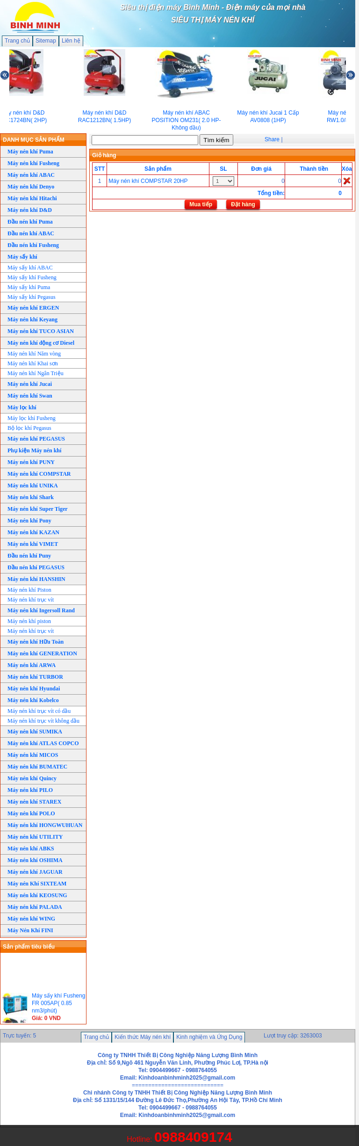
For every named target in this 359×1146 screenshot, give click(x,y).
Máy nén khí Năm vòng (34, 353)
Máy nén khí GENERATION (42, 653)
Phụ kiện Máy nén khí (34, 450)
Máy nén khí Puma (30, 151)
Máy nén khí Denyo (30, 186)
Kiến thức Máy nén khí (143, 1037)
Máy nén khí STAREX (34, 801)
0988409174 (193, 1137)
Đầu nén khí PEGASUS (36, 567)
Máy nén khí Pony (29, 520)
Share (272, 139)
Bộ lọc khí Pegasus (29, 428)
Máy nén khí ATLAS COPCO (43, 743)
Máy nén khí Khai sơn (32, 363)
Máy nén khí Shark (30, 497)
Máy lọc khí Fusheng (31, 418)
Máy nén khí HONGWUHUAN (44, 825)
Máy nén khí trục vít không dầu (43, 721)
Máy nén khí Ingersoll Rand (41, 610)
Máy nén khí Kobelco (33, 700)
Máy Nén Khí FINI (30, 930)
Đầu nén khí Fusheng (33, 245)
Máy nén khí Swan (29, 395)
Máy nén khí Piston (29, 590)
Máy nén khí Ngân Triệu (35, 373)
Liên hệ (71, 40)
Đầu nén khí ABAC (30, 233)
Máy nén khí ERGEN (33, 308)
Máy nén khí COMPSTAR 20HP (147, 181)
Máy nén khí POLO (31, 813)
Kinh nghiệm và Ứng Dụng (209, 1037)
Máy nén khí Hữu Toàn (35, 641)
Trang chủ (17, 40)
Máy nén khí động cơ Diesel (40, 343)
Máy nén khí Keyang (32, 319)
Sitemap (46, 40)
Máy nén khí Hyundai (33, 688)
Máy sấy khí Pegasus (31, 297)
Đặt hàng (243, 204)
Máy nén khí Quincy (32, 778)
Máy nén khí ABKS (30, 848)
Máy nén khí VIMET (32, 544)
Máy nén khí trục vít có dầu (39, 711)
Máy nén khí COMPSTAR (39, 474)
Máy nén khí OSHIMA (35, 860)
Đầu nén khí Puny (29, 555)
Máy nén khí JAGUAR (35, 872)
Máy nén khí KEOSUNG (37, 895)
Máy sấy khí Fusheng (32, 277)
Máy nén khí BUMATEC (37, 766)
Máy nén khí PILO (30, 790)
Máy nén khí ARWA (31, 665)
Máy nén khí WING (31, 918)
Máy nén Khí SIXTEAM (36, 883)
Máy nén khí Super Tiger (37, 509)
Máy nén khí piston (29, 621)
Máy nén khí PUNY (31, 462)
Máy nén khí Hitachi (32, 198)
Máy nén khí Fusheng (33, 163)
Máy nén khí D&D (29, 210)
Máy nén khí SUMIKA (34, 731)
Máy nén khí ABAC (31, 175)
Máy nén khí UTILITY (35, 837)
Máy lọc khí (21, 407)
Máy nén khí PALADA (34, 907)
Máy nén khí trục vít (30, 599)
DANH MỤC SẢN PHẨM (34, 140)
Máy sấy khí (22, 257)
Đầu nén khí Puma (30, 221)
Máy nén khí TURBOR (35, 677)
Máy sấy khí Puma (28, 287)
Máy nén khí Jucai (29, 384)
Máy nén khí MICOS (32, 755)
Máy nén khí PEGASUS (36, 438)
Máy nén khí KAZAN (33, 532)
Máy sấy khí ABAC (30, 267)
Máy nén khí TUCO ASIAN (40, 331)
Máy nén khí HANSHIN (36, 579)
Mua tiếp (200, 204)
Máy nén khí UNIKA (32, 485)
